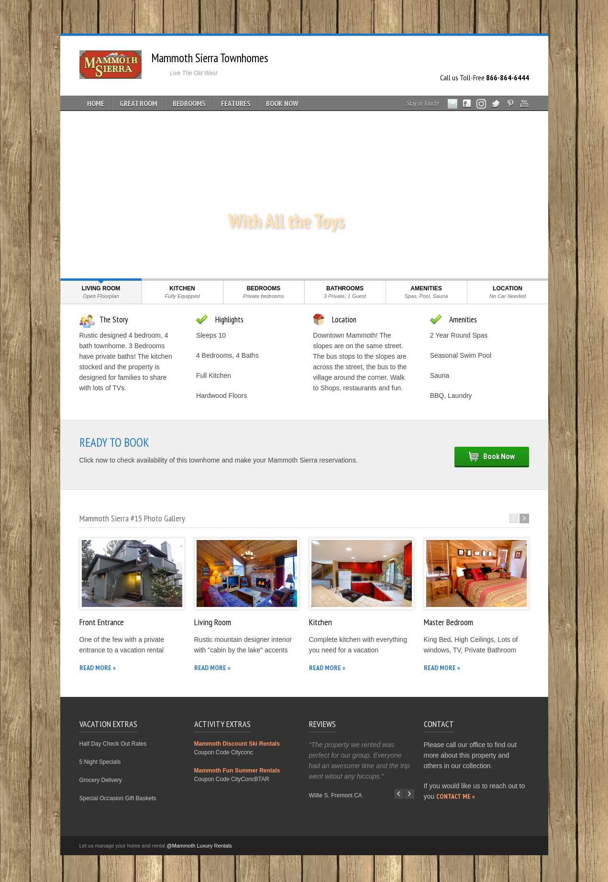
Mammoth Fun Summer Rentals (237, 770)
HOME (95, 103)
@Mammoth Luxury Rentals (199, 846)
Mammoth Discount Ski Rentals (237, 743)
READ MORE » (97, 667)
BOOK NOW (282, 103)
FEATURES (236, 103)
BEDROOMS (189, 103)
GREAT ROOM (138, 103)
